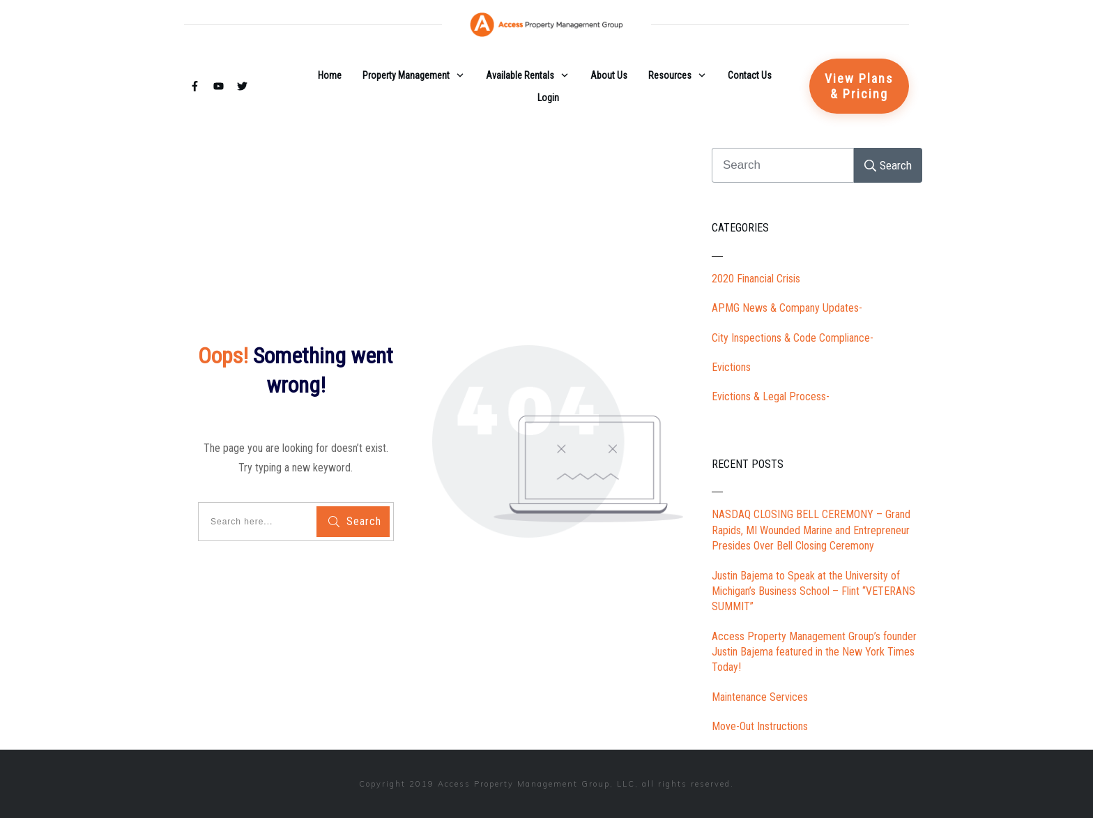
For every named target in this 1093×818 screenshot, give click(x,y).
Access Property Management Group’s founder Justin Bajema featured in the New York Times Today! (814, 652)
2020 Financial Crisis (756, 278)
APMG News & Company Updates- (787, 308)
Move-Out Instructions (760, 726)
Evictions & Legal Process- (771, 396)
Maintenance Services (760, 697)
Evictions (731, 367)
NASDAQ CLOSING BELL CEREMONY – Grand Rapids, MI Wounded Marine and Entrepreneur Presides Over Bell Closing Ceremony (811, 530)
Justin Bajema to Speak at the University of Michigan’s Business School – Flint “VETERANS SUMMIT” (813, 591)
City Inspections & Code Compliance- (792, 337)
